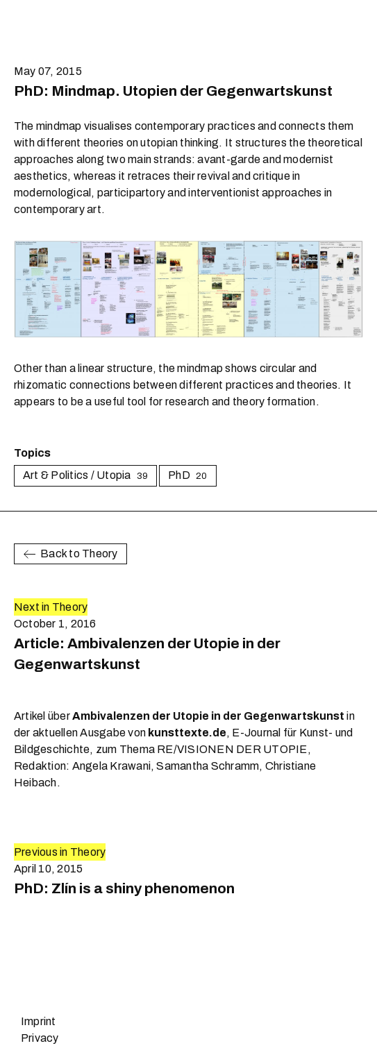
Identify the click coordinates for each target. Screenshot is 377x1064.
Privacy (40, 1038)
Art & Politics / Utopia (85, 475)
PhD (187, 475)
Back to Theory (70, 554)
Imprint (38, 1021)
